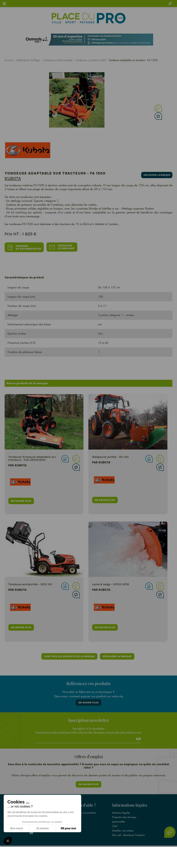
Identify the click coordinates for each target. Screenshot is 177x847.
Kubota (13, 178)
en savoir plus (21, 499)
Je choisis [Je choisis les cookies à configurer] (42, 828)
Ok (138, 736)
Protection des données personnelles (124, 814)
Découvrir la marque (155, 174)
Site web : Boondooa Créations (128, 829)
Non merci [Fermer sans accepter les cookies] (16, 828)
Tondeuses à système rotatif (90, 60)
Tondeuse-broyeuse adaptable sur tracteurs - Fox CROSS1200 (32, 457)
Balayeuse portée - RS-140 (110, 455)
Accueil (9, 60)
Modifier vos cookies (122, 825)
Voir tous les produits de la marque (69, 655)
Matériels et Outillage (28, 60)
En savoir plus (88, 700)
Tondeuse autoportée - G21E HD (30, 582)
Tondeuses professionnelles (58, 60)
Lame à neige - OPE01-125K (110, 582)
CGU (115, 820)
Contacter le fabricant (62, 246)
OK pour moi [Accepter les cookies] (68, 828)
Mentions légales (121, 807)
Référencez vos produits (83, 807)
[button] (7, 840)
